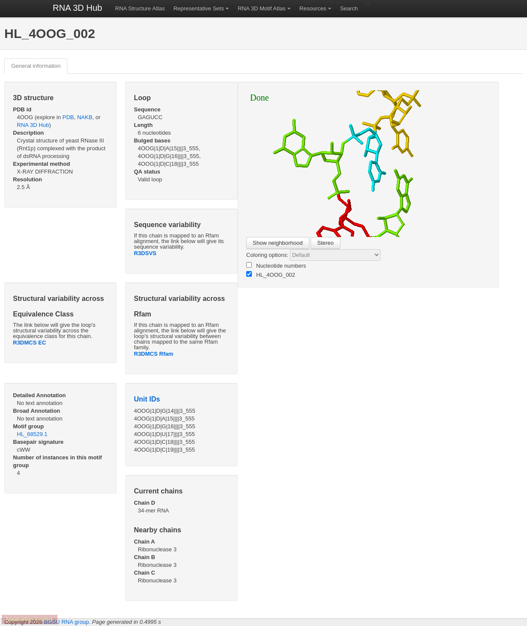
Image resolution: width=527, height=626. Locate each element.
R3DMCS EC (29, 342)
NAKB (84, 117)
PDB (68, 117)
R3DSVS (145, 253)
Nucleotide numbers (276, 265)
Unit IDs (147, 399)
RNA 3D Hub (77, 8)
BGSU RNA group (66, 622)
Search (349, 8)
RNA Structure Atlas (140, 8)
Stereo (325, 243)
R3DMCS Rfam (153, 354)
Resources (312, 8)
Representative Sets (198, 8)
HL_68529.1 (32, 434)
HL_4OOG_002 (270, 274)
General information (35, 66)
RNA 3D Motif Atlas (262, 8)
